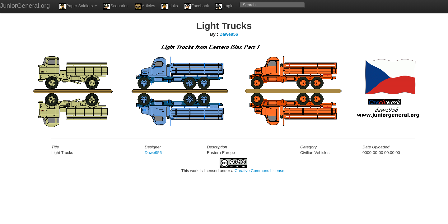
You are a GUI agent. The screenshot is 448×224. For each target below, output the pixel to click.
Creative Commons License (259, 170)
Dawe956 (228, 34)
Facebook (196, 6)
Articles (145, 6)
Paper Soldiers (78, 6)
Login (224, 6)
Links (169, 6)
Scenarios (115, 6)
